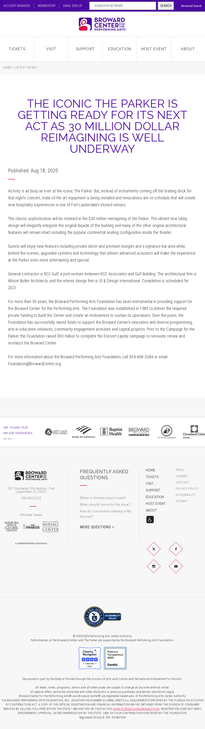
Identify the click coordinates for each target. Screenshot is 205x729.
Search (165, 6)
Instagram (159, 570)
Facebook (181, 552)
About (188, 49)
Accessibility (185, 495)
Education (119, 49)
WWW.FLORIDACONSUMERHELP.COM (136, 709)
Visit (51, 49)
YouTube (181, 570)
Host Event (154, 49)
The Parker (31, 526)
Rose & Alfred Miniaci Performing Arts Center (51, 526)
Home (7, 67)
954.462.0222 (31, 498)
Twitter (159, 552)
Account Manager (16, 6)
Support (85, 49)
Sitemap (181, 501)
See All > (9, 439)
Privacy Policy (187, 488)
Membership (47, 6)
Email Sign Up (72, 6)
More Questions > (97, 527)
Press (179, 470)
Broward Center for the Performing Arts (102, 24)
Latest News (26, 67)
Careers (182, 476)
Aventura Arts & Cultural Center (11, 526)
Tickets (17, 49)
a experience (31, 543)
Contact (182, 482)
